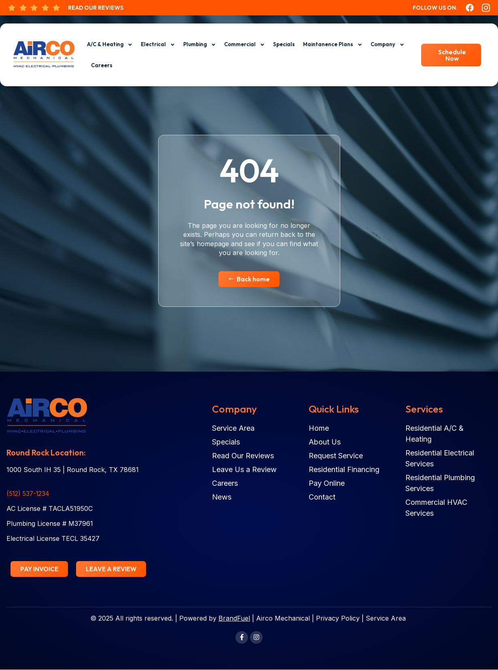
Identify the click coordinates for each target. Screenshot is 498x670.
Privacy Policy (338, 619)
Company (388, 44)
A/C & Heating (110, 44)
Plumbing (199, 44)
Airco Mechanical (283, 619)
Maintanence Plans (332, 44)
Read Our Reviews (95, 7)
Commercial (244, 44)
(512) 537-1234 (29, 494)
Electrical (158, 44)
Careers (101, 65)
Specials (284, 44)
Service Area (386, 619)
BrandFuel (234, 619)
